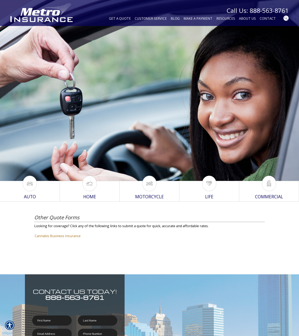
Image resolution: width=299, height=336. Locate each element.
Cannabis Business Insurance (58, 236)
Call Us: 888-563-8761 (258, 10)
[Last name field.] (97, 320)
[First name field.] (52, 320)
